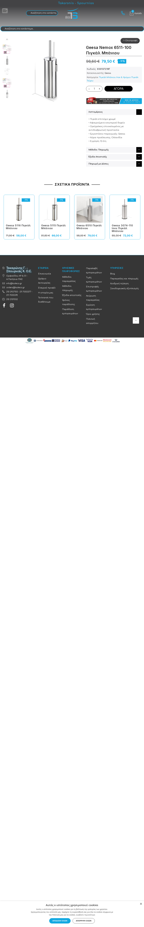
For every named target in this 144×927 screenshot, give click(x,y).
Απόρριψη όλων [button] (83, 921)
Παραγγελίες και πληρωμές (124, 279)
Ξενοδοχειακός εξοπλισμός (124, 288)
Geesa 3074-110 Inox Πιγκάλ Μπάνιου (122, 228)
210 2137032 (12, 299)
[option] (7, 60)
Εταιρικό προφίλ (46, 288)
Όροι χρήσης (93, 314)
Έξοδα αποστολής (71, 295)
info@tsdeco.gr (14, 283)
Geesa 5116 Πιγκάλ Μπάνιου (18, 227)
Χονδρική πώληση (119, 284)
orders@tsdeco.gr (15, 288)
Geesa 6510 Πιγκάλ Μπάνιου (89, 227)
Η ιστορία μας (45, 293)
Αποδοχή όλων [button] (59, 921)
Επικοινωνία (44, 274)
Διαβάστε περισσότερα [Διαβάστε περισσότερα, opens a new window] (85, 915)
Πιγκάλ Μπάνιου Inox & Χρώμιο (115, 77)
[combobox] (42, 13)
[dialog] (72, 914)
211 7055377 (25, 292)
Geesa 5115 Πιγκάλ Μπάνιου (53, 227)
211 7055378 (12, 295)
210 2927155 (12, 292)
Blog (112, 274)
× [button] (141, 904)
